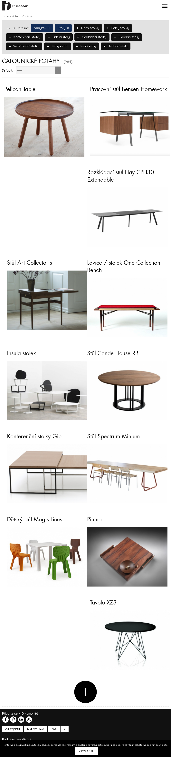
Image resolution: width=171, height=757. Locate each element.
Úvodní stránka (10, 16)
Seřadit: (7, 70)
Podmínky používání (16, 739)
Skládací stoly (126, 37)
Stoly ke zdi (57, 46)
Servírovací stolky (24, 46)
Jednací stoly (116, 46)
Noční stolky (88, 28)
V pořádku (86, 751)
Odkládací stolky (92, 37)
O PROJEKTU (12, 729)
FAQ (54, 729)
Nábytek (42, 28)
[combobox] (38, 70)
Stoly (63, 28)
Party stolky (118, 28)
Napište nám (35, 729)
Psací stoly (86, 46)
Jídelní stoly (59, 37)
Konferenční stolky (24, 37)
